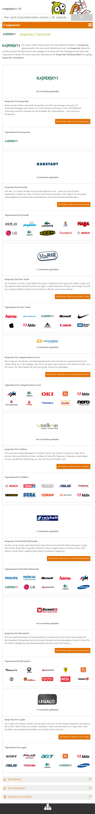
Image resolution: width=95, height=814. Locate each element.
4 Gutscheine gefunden (47, 177)
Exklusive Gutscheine (19, 796)
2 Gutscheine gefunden (47, 269)
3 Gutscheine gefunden (47, 709)
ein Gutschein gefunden (47, 91)
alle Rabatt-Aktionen (72, 121)
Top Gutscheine (16, 787)
